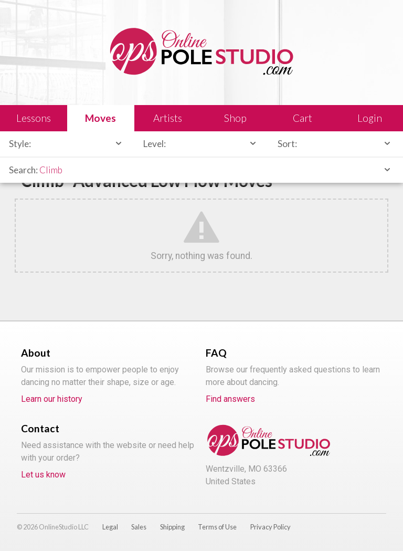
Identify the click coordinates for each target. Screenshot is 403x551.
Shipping (172, 527)
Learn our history (51, 399)
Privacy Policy (270, 527)
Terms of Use (217, 527)
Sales (138, 527)
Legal (110, 527)
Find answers (230, 399)
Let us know (43, 475)
